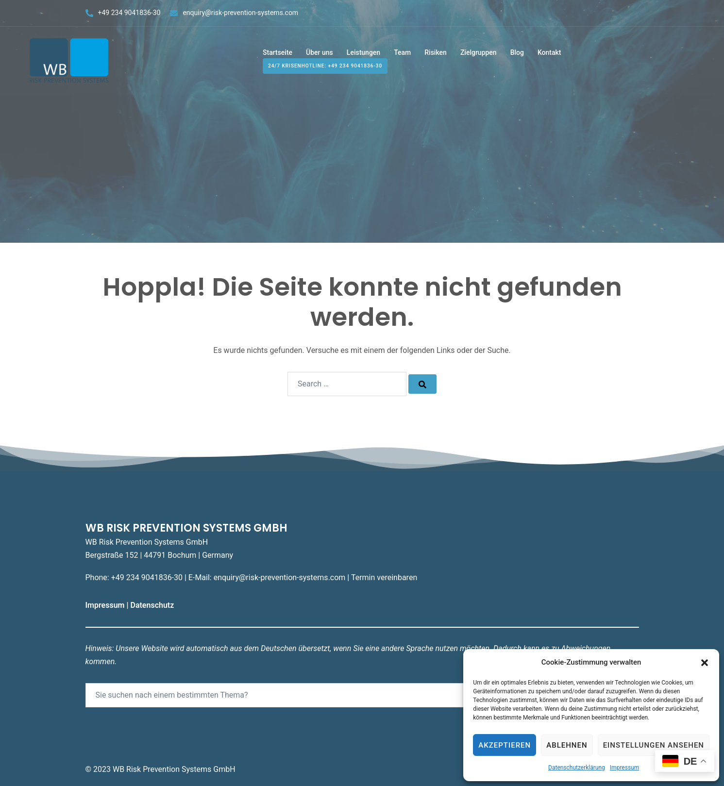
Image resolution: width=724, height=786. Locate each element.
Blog (517, 52)
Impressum (624, 767)
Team (402, 52)
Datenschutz (153, 605)
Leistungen (363, 52)
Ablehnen (566, 745)
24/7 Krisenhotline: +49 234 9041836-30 (325, 66)
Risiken (435, 52)
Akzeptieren (504, 745)
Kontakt (549, 52)
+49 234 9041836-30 (129, 13)
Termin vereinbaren (384, 577)
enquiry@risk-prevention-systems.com (240, 13)
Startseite (277, 52)
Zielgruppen (478, 52)
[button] (704, 663)
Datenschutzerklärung (576, 767)
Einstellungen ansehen (653, 745)
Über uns (319, 52)
